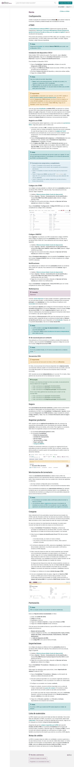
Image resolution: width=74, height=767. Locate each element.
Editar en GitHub (64, 11)
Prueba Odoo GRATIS (65, 3)
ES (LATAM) (61, 7)
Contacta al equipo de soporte (38, 758)
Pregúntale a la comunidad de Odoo (39, 761)
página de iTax (60, 131)
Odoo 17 (68, 7)
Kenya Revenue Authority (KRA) (39, 28)
